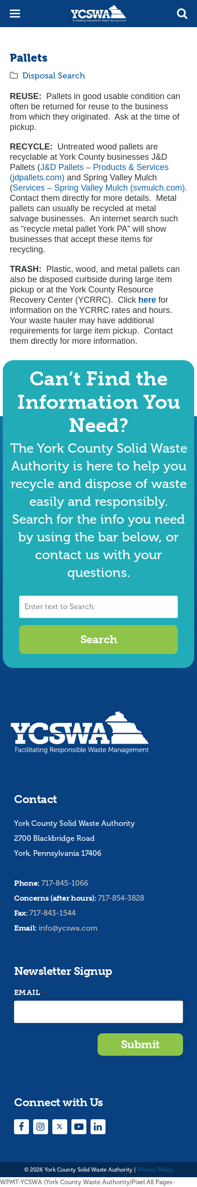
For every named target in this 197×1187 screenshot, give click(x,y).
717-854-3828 (121, 898)
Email (29, 993)
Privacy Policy (155, 1169)
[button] (182, 13)
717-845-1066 (65, 883)
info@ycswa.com (68, 928)
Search (98, 639)
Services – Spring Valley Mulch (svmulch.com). (100, 187)
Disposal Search (53, 76)
